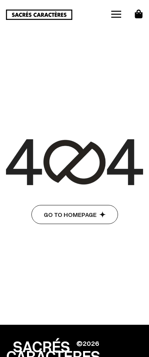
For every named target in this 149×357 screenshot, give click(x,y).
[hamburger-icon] (116, 14)
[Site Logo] (39, 14)
